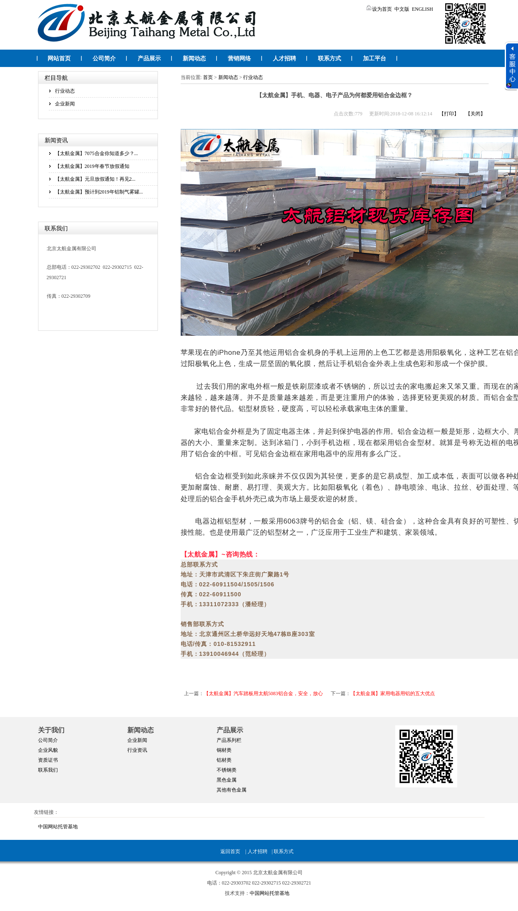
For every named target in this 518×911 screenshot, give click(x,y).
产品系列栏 (229, 740)
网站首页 (59, 58)
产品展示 (149, 58)
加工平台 (374, 58)
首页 (208, 77)
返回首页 (230, 851)
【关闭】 (475, 114)
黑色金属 (226, 780)
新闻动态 (194, 58)
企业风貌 (48, 750)
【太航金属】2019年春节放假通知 (92, 166)
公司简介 (104, 58)
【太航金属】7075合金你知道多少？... (96, 153)
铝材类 (224, 760)
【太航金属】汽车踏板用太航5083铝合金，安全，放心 (263, 693)
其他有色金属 (231, 790)
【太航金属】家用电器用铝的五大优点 (393, 693)
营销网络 (239, 58)
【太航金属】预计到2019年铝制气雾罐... (99, 192)
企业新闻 (65, 104)
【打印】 (449, 114)
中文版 (401, 9)
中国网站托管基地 (58, 827)
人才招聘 (284, 58)
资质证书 (48, 760)
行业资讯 (137, 750)
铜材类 (224, 750)
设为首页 (378, 9)
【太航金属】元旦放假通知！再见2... (95, 179)
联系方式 (329, 58)
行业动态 (65, 91)
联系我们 (48, 770)
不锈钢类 (226, 770)
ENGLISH (422, 9)
